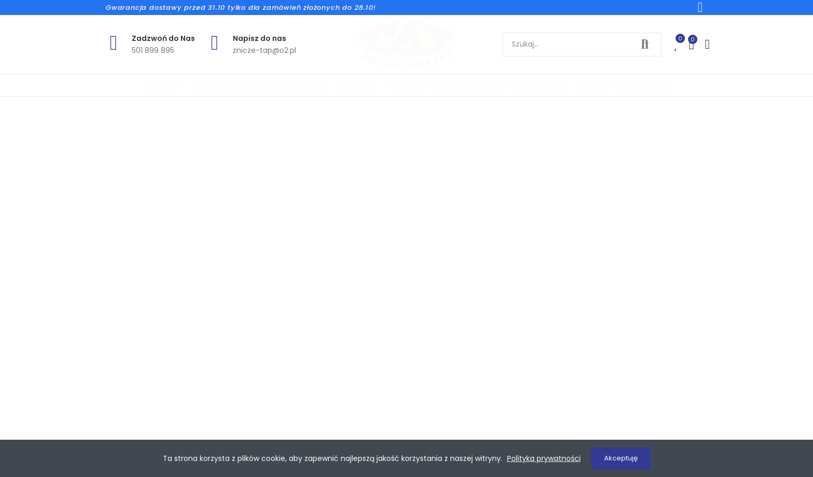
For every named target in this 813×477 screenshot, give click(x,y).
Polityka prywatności (544, 458)
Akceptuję (621, 458)
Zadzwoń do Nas (163, 38)
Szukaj (645, 44)
